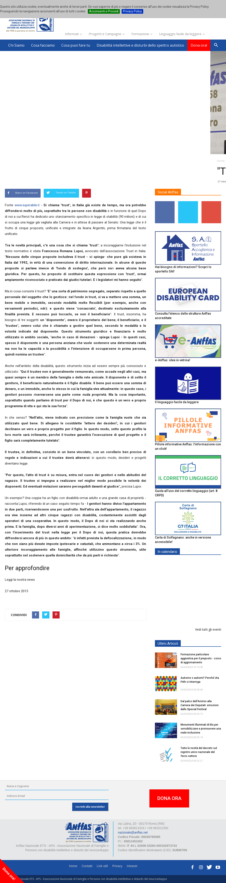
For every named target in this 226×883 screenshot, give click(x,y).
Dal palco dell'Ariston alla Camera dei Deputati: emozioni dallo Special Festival (199, 705)
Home (73, 866)
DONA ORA (169, 798)
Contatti (87, 866)
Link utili (102, 866)
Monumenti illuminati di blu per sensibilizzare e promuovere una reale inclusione (201, 728)
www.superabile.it (27, 205)
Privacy (117, 866)
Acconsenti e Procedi (104, 11)
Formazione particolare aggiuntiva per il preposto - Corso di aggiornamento (199, 590)
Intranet (132, 866)
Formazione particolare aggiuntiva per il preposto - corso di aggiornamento (201, 658)
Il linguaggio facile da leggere (177, 402)
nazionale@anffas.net (133, 832)
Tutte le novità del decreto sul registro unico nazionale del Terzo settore (199, 752)
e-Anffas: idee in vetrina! (172, 360)
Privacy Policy (132, 11)
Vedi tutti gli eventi (208, 629)
